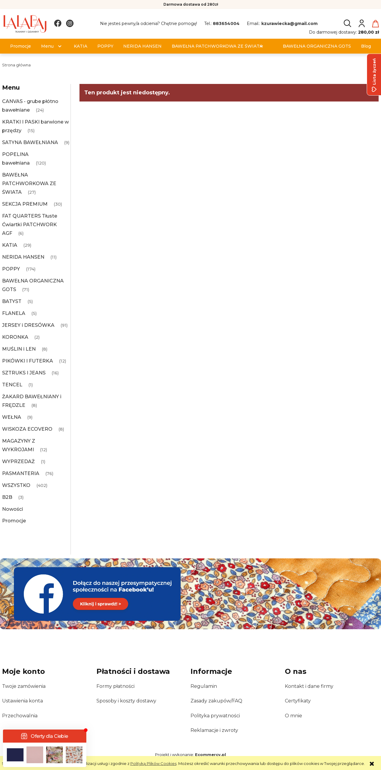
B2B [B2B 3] (7, 497)
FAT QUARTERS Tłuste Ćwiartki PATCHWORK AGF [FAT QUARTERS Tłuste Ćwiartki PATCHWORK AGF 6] (29, 224)
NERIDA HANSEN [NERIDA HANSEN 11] (23, 257)
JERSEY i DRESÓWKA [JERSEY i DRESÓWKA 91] (28, 325)
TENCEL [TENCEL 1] (12, 385)
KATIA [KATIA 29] (9, 245)
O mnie (293, 716)
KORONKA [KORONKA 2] (15, 337)
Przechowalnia (20, 716)
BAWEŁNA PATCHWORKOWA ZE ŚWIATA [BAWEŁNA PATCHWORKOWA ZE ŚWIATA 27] (29, 183)
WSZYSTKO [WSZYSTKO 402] (16, 485)
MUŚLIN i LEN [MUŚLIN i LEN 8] (19, 349)
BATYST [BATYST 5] (11, 301)
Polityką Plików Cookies (153, 763)
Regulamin (203, 686)
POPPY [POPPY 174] (11, 269)
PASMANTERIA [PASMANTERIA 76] (20, 473)
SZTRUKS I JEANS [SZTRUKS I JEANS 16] (24, 373)
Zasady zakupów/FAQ (216, 701)
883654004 (226, 23)
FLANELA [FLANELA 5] (13, 313)
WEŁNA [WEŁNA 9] (11, 417)
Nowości (12, 509)
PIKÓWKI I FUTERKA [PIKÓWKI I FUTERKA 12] (27, 361)
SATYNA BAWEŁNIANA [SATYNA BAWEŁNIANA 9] (30, 142)
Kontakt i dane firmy (309, 686)
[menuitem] (20, 46)
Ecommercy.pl (210, 754)
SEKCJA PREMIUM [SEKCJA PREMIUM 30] (25, 204)
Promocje (14, 521)
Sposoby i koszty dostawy (126, 701)
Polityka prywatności (215, 716)
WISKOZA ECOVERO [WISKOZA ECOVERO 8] (27, 429)
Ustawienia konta (22, 701)
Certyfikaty (298, 701)
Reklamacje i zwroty (214, 730)
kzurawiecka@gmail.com (289, 23)
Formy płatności (115, 686)
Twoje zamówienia (24, 686)
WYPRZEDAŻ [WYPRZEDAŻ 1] (18, 461)
